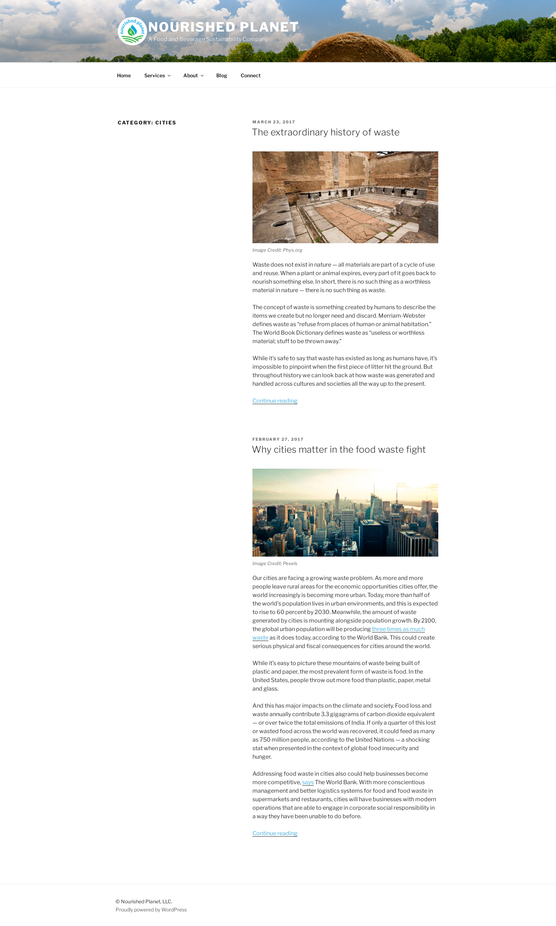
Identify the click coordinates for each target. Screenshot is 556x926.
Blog (221, 75)
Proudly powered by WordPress (151, 910)
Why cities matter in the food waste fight (339, 449)
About (194, 75)
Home (124, 75)
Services (158, 75)
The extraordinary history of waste (326, 132)
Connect (251, 75)
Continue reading (275, 400)
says (308, 782)
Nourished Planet (224, 27)
